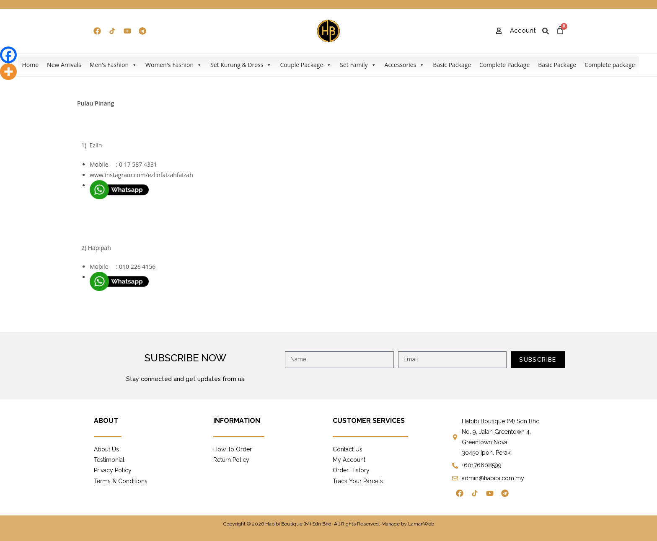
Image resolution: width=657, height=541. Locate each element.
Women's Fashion (173, 65)
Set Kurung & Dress (241, 65)
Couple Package (305, 65)
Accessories (405, 65)
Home (30, 65)
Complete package (610, 65)
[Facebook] (8, 54)
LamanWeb (421, 524)
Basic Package (452, 65)
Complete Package (504, 65)
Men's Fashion (113, 65)
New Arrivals (64, 65)
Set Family (358, 65)
